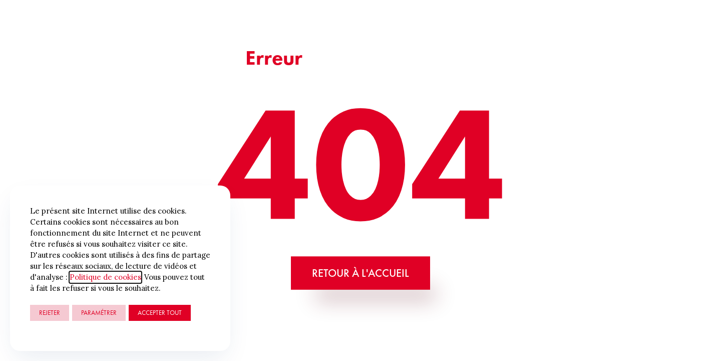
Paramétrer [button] (99, 312)
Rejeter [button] (49, 312)
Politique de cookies (105, 277)
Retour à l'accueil (360, 272)
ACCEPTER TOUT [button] (160, 312)
